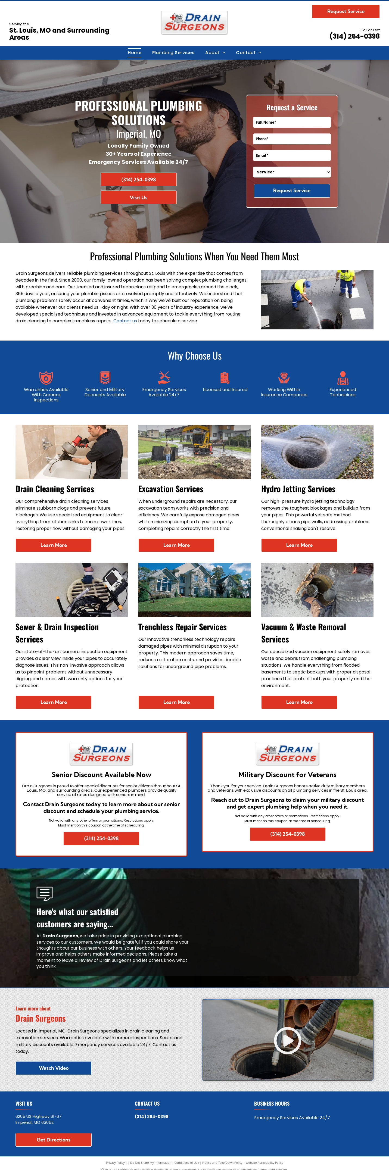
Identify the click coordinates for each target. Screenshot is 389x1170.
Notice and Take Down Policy (222, 1162)
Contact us (125, 321)
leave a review (77, 960)
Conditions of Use (187, 1162)
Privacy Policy (115, 1162)
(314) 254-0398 (354, 36)
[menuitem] (134, 52)
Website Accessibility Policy (264, 1162)
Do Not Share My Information (150, 1162)
